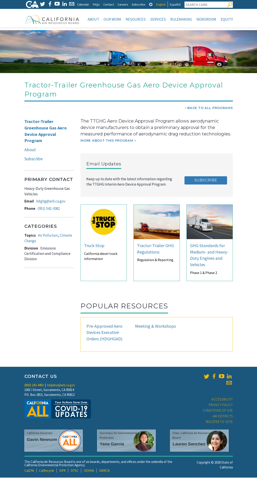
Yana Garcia (112, 444)
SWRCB (104, 471)
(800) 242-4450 (34, 385)
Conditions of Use (218, 411)
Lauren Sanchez (189, 444)
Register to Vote (219, 422)
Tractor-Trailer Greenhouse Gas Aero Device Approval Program (45, 131)
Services (158, 19)
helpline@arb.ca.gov (61, 385)
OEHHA (89, 471)
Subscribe (138, 4)
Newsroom (206, 19)
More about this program (106, 141)
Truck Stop (94, 246)
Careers (123, 4)
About (93, 19)
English (161, 4)
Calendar (83, 4)
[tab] (151, 4)
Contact (108, 4)
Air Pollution (48, 235)
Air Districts (223, 417)
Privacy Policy (221, 405)
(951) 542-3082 (48, 208)
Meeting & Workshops (155, 326)
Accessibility (222, 400)
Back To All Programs (210, 108)
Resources (136, 19)
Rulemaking (181, 19)
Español (175, 4)
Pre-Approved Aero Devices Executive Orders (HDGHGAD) (104, 333)
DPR (62, 471)
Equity (227, 19)
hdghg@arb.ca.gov (50, 201)
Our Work (112, 19)
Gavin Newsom (42, 440)
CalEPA (29, 471)
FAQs (96, 4)
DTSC (74, 471)
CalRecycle (46, 471)
